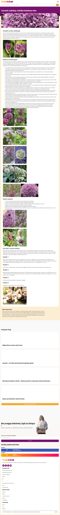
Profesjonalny (5, 487)
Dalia (3, 504)
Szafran (3, 498)
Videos (3, 476)
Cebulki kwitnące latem (6, 472)
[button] (58, 2)
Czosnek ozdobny (5, 496)
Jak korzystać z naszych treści (8, 483)
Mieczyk (3, 508)
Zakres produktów (6, 474)
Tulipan (3, 491)
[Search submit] (57, 5)
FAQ (3, 485)
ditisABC (56, 511)
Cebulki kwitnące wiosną (7, 470)
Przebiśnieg (4, 500)
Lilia (3, 506)
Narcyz (3, 494)
